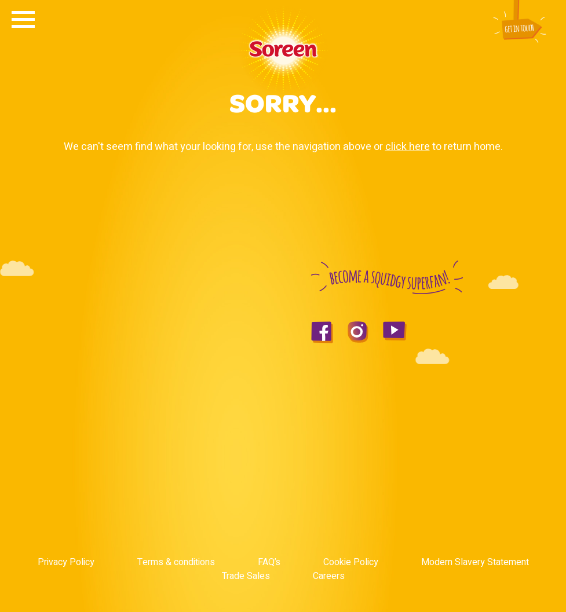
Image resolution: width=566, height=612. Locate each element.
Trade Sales (246, 576)
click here (407, 147)
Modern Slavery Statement (475, 562)
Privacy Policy (66, 562)
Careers (329, 576)
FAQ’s (269, 562)
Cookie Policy (350, 562)
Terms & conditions (176, 562)
